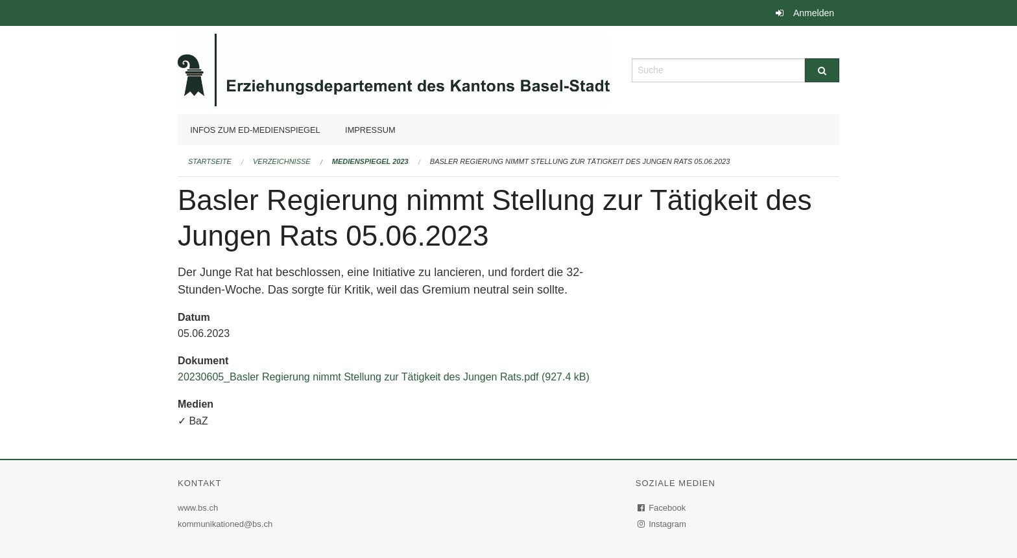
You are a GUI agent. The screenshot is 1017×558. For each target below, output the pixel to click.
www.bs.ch (199, 508)
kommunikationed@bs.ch (225, 524)
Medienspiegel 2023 (370, 161)
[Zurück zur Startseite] (394, 69)
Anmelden (813, 13)
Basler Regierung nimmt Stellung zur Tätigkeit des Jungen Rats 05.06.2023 (580, 161)
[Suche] (822, 70)
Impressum (370, 130)
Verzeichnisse (282, 161)
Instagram (662, 524)
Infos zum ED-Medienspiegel (255, 130)
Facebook (662, 508)
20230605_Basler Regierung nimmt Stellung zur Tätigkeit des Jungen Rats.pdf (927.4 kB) (384, 376)
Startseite (210, 161)
